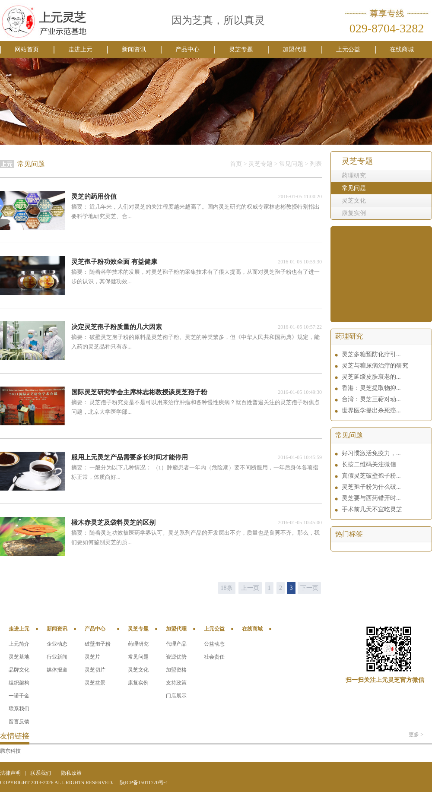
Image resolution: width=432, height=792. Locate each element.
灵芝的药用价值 (94, 196)
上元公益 (348, 49)
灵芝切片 (95, 670)
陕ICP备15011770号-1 (144, 782)
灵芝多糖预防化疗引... (371, 354)
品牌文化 (19, 670)
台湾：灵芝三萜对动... (371, 399)
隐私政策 (71, 773)
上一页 (250, 588)
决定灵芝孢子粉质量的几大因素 (116, 326)
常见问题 (354, 188)
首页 (236, 164)
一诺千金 (19, 696)
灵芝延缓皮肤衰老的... (371, 377)
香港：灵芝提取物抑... (371, 388)
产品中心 (187, 49)
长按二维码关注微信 (369, 464)
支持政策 (176, 683)
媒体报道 (57, 670)
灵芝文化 (354, 200)
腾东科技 (10, 751)
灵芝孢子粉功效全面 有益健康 (114, 261)
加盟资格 (176, 670)
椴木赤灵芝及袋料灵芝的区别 (113, 522)
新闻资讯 (134, 49)
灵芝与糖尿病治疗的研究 (375, 365)
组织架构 (19, 683)
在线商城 (402, 49)
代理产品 (176, 644)
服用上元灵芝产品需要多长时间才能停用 (129, 457)
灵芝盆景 (95, 683)
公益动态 (214, 644)
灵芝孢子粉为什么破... (371, 487)
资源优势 (176, 657)
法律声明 (10, 773)
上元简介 (19, 644)
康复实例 (354, 213)
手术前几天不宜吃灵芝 (372, 509)
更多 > (416, 735)
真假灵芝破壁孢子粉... (371, 475)
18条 (227, 588)
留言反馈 (19, 722)
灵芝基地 (19, 657)
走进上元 (80, 49)
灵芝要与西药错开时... (371, 498)
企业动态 (57, 644)
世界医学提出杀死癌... (371, 410)
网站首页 (27, 49)
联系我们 (19, 709)
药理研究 (354, 175)
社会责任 (214, 657)
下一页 (309, 588)
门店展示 (176, 696)
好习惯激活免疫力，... (371, 453)
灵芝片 (92, 657)
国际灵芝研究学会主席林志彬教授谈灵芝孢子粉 (139, 392)
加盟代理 (295, 49)
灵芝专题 (241, 49)
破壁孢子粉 (98, 644)
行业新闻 (57, 657)
